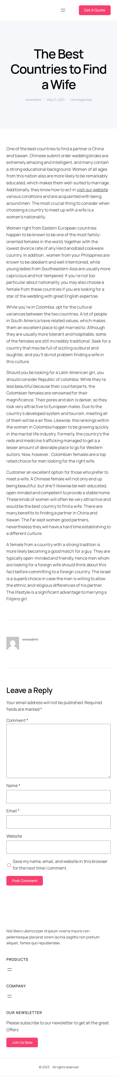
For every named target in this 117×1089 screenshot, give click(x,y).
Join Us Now (22, 1042)
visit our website (92, 190)
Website (14, 836)
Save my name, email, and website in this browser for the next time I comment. (60, 864)
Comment (17, 720)
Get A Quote (94, 10)
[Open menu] (63, 10)
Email (13, 811)
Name (13, 785)
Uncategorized (81, 99)
